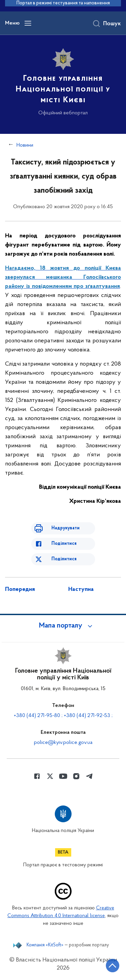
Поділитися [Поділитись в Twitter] (64, 559)
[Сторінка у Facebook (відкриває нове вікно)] (37, 776)
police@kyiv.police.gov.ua (63, 742)
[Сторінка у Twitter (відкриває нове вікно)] (50, 776)
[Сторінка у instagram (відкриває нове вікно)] (76, 776)
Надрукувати (65, 528)
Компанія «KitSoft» (45, 945)
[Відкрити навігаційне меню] (28, 23)
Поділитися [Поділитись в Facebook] (64, 543)
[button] (63, 626)
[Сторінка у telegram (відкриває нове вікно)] (89, 776)
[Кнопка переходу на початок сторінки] (112, 965)
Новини (24, 145)
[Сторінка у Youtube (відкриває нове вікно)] (63, 776)
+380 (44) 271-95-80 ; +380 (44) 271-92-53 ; (63, 715)
